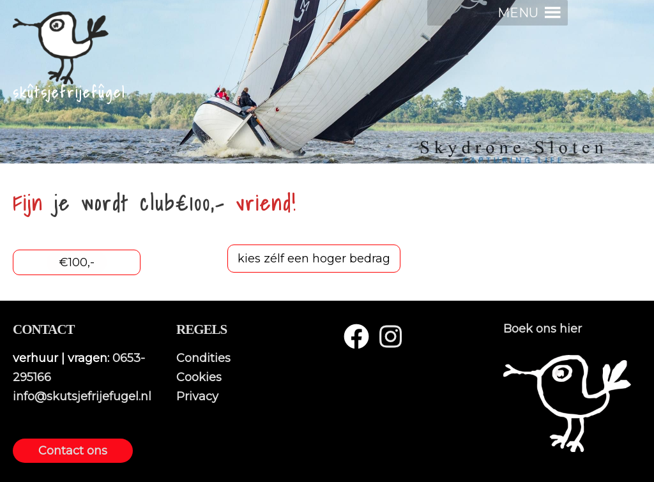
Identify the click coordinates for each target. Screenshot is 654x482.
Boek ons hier (542, 329)
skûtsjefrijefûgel (69, 92)
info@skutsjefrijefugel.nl (82, 396)
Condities (203, 358)
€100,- (77, 262)
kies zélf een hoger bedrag (314, 259)
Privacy (197, 396)
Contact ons (72, 451)
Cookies (199, 377)
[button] (518, 13)
